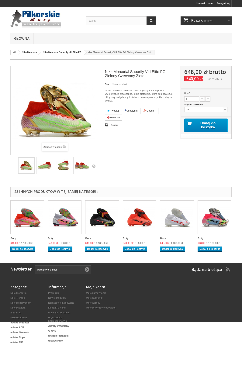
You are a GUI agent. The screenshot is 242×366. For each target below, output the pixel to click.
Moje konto (95, 287)
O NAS (52, 330)
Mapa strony (55, 340)
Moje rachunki (94, 297)
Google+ (149, 110)
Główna (21, 38)
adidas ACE (17, 327)
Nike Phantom (18, 317)
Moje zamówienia (96, 293)
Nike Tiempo (17, 297)
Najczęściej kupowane (61, 302)
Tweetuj (113, 110)
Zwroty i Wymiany (58, 325)
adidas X (15, 312)
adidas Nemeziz (19, 332)
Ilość (187, 93)
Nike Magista (17, 307)
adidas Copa (17, 337)
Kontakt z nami (204, 3)
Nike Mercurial (18, 293)
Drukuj (114, 125)
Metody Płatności (58, 335)
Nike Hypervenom (20, 302)
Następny (94, 166)
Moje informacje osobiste (101, 307)
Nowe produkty (57, 297)
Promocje (53, 293)
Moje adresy (93, 302)
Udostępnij (131, 110)
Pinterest (113, 117)
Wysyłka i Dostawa (59, 312)
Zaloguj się (223, 3)
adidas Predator (19, 322)
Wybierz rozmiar (194, 104)
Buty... (14, 238)
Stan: (108, 84)
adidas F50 (16, 342)
